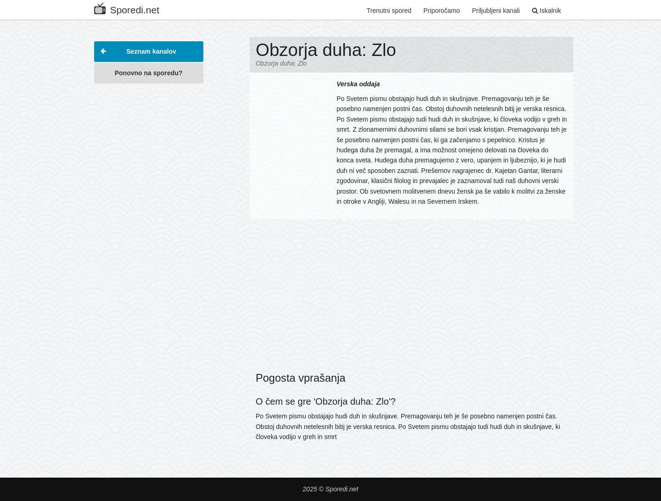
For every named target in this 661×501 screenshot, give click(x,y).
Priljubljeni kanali (496, 10)
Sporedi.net (126, 8)
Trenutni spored (389, 10)
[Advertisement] (148, 226)
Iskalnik (546, 10)
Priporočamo (442, 10)
